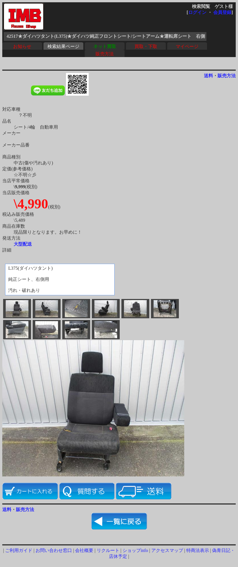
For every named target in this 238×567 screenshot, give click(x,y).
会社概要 (84, 550)
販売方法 (105, 53)
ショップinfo (135, 550)
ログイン (197, 12)
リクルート (108, 550)
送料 (208, 75)
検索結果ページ (63, 46)
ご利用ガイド (18, 550)
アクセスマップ (167, 550)
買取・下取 (145, 46)
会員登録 (222, 12)
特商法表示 (197, 550)
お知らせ (22, 46)
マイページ (187, 46)
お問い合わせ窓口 (54, 550)
